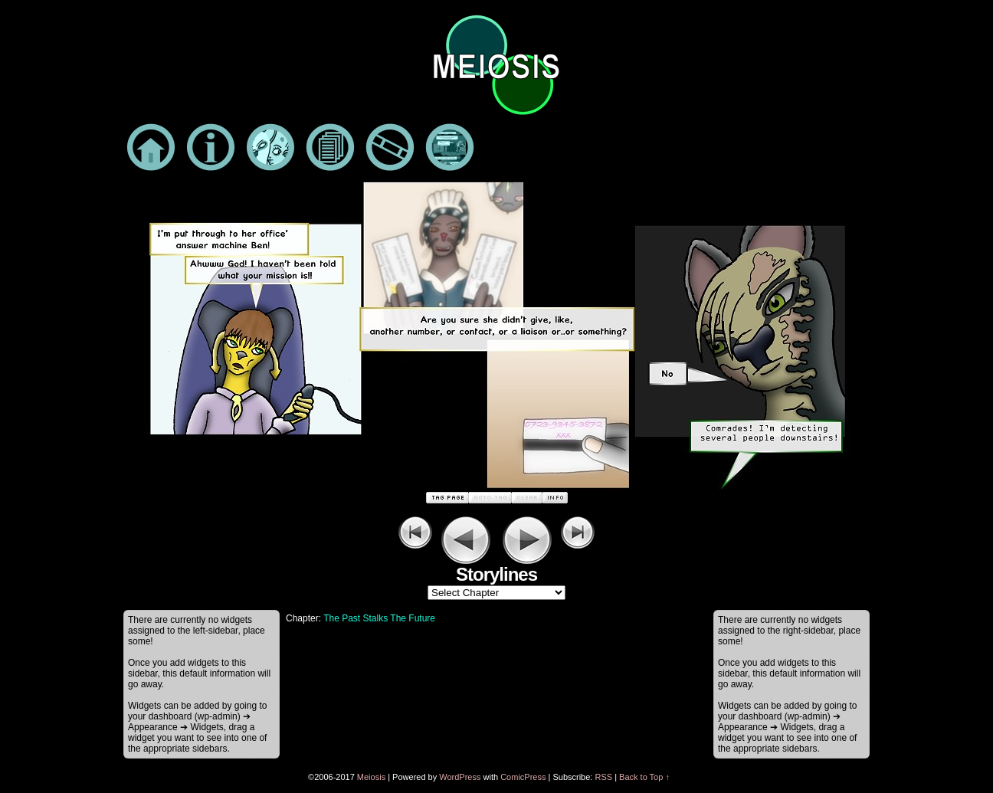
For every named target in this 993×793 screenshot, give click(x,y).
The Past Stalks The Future (379, 618)
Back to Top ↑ (644, 777)
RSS (603, 777)
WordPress (459, 777)
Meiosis (371, 777)
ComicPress (523, 777)
